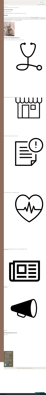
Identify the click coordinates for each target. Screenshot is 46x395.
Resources (26, 2)
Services (23, 2)
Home (11, 2)
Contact (35, 2)
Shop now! (13, 144)
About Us (14, 2)
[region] (5, 29)
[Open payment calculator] (39, 393)
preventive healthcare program (6, 267)
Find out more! (15, 102)
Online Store (31, 2)
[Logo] (5, 3)
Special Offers (19, 2)
